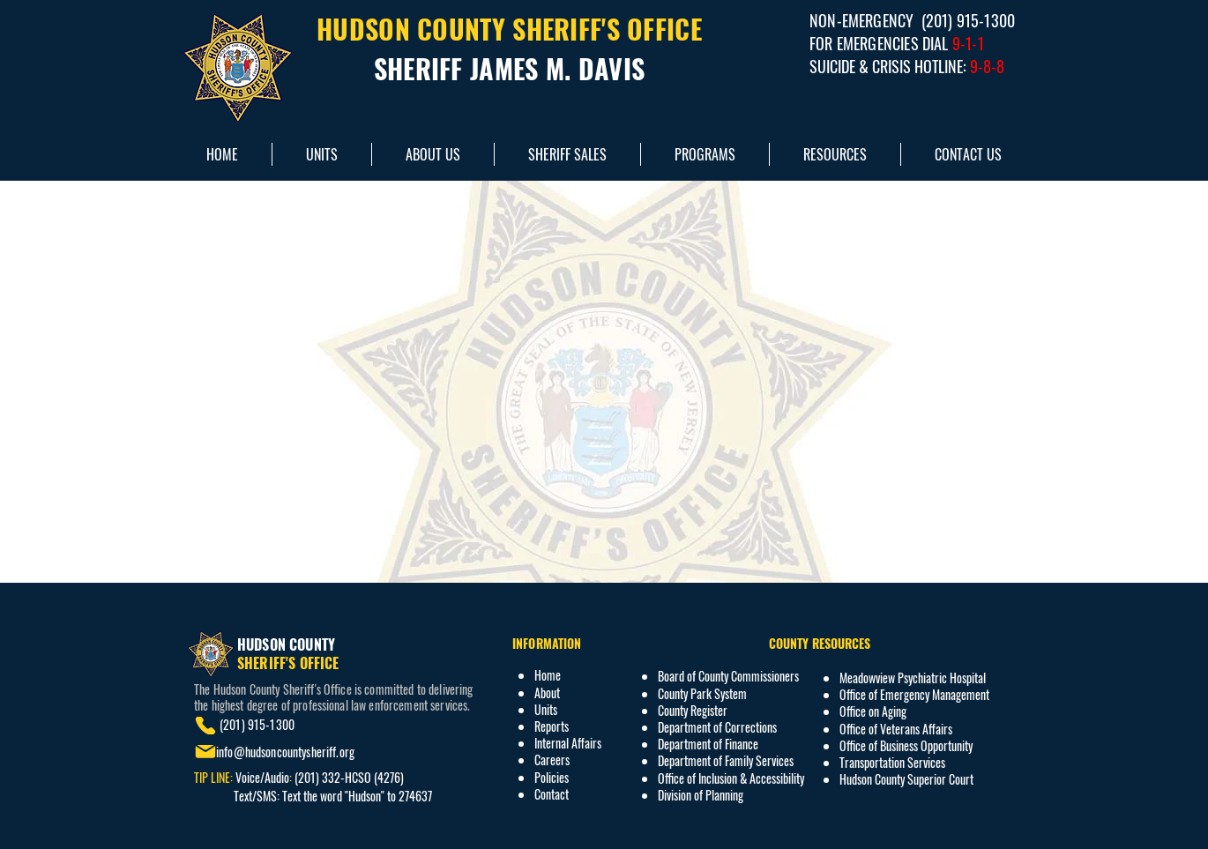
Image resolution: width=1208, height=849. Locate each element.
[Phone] (205, 725)
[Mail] (205, 751)
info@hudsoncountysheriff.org (285, 751)
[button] (834, 154)
